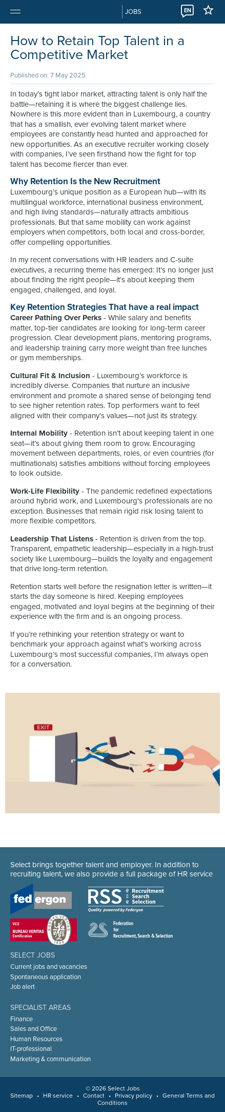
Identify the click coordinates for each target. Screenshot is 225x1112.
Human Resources (36, 1039)
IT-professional (31, 1049)
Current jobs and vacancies (48, 967)
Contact (94, 1095)
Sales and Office (33, 1029)
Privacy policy (133, 1095)
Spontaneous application (45, 977)
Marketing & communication (50, 1059)
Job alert (22, 987)
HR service (58, 1095)
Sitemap (21, 1095)
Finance (21, 1019)
